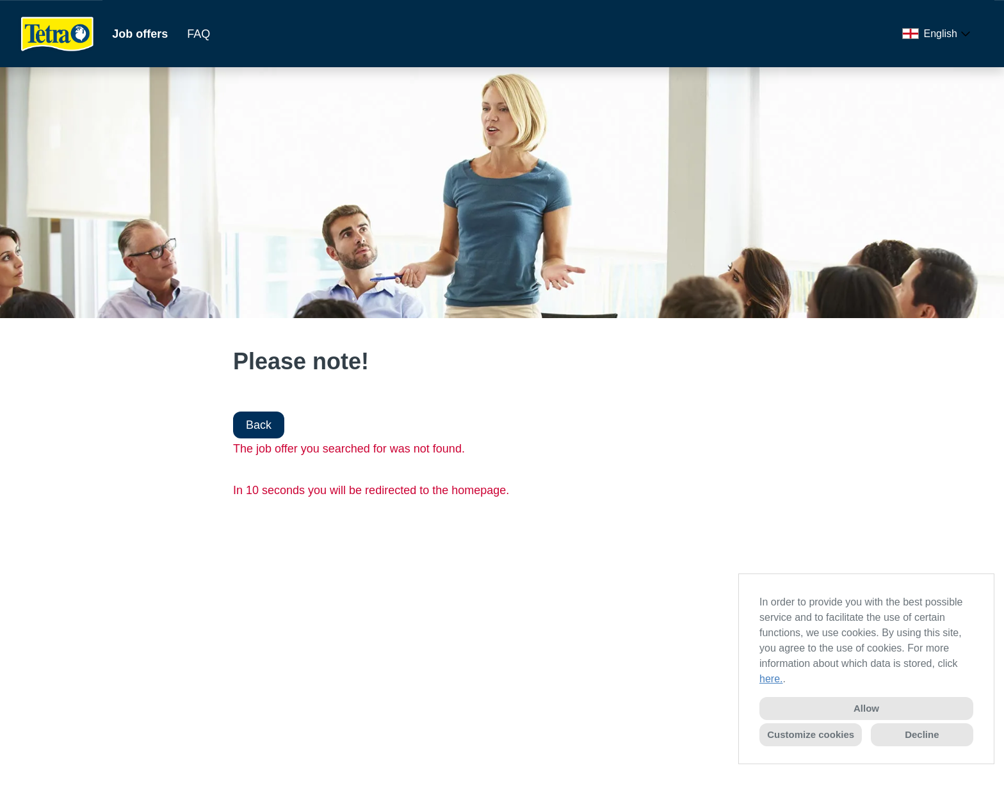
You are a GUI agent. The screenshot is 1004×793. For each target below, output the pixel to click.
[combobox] (938, 33)
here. (770, 678)
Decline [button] (922, 734)
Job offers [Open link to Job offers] (140, 34)
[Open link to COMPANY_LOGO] (57, 33)
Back (258, 425)
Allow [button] (866, 708)
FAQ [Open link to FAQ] (198, 34)
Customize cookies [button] (810, 734)
